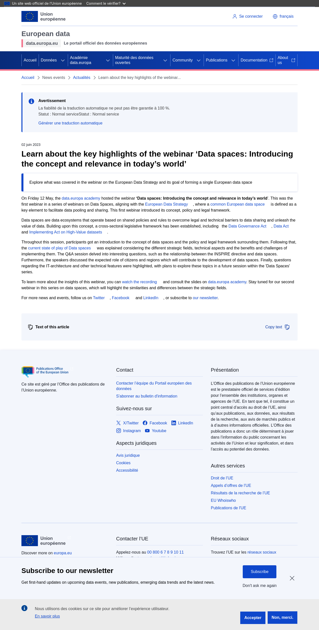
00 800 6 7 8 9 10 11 (165, 552)
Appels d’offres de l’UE (231, 485)
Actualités (81, 77)
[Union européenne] (43, 16)
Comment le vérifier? (105, 3)
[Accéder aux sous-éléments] (63, 60)
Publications (216, 60)
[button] (283, 16)
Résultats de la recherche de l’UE (240, 493)
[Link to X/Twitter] (127, 423)
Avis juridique (128, 455)
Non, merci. (282, 617)
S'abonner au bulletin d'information (146, 396)
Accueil (30, 60)
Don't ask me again (260, 585)
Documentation (256, 60)
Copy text (277, 327)
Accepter (252, 618)
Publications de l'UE (228, 508)
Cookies (123, 463)
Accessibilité (127, 470)
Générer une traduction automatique (70, 123)
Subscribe (259, 572)
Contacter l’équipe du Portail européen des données (154, 386)
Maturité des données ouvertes (134, 60)
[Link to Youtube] (155, 431)
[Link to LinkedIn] (182, 423)
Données (49, 60)
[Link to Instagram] (128, 431)
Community (182, 60)
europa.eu (63, 553)
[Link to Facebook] (155, 423)
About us (286, 60)
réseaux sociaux (261, 552)
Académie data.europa (80, 60)
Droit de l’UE (222, 478)
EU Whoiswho (223, 500)
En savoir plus (47, 616)
